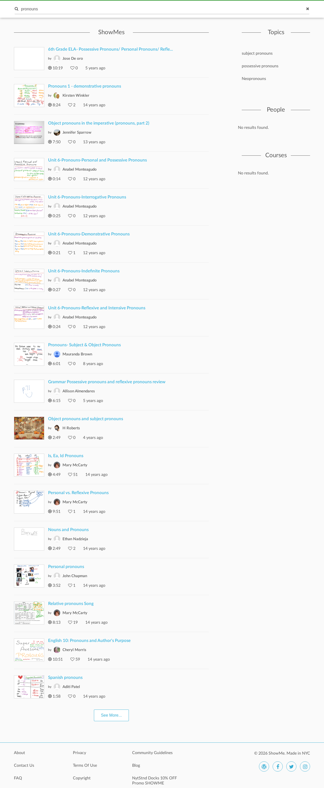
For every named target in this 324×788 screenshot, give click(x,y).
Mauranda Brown (77, 354)
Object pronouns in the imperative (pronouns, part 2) (98, 123)
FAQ (18, 778)
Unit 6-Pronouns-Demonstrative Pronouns (89, 234)
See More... (111, 715)
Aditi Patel (71, 687)
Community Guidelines (152, 753)
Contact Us (24, 765)
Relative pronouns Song (71, 603)
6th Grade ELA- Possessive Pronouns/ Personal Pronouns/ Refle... (110, 49)
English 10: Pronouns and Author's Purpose (89, 640)
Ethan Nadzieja (75, 539)
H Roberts (71, 428)
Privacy (79, 753)
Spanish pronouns (65, 677)
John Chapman (75, 576)
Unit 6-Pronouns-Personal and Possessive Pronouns (97, 160)
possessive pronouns (260, 66)
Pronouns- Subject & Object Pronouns (84, 345)
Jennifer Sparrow (77, 132)
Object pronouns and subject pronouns (85, 419)
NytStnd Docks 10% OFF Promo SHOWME (154, 780)
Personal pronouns (66, 566)
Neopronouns (254, 79)
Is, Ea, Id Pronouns (65, 456)
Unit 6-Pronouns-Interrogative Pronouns (87, 197)
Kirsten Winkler (76, 95)
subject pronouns (257, 53)
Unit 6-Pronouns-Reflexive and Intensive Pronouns (96, 308)
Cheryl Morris (74, 650)
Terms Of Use (85, 765)
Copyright (82, 778)
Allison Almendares (79, 391)
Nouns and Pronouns (68, 530)
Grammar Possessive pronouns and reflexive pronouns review (107, 382)
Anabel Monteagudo (80, 169)
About (19, 753)
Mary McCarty (75, 465)
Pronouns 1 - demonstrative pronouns (84, 86)
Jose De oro (73, 58)
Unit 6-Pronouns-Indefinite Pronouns (83, 271)
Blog (136, 765)
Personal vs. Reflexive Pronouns (78, 493)
